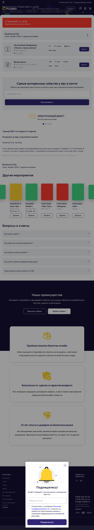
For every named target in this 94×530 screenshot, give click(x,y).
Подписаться (47, 522)
